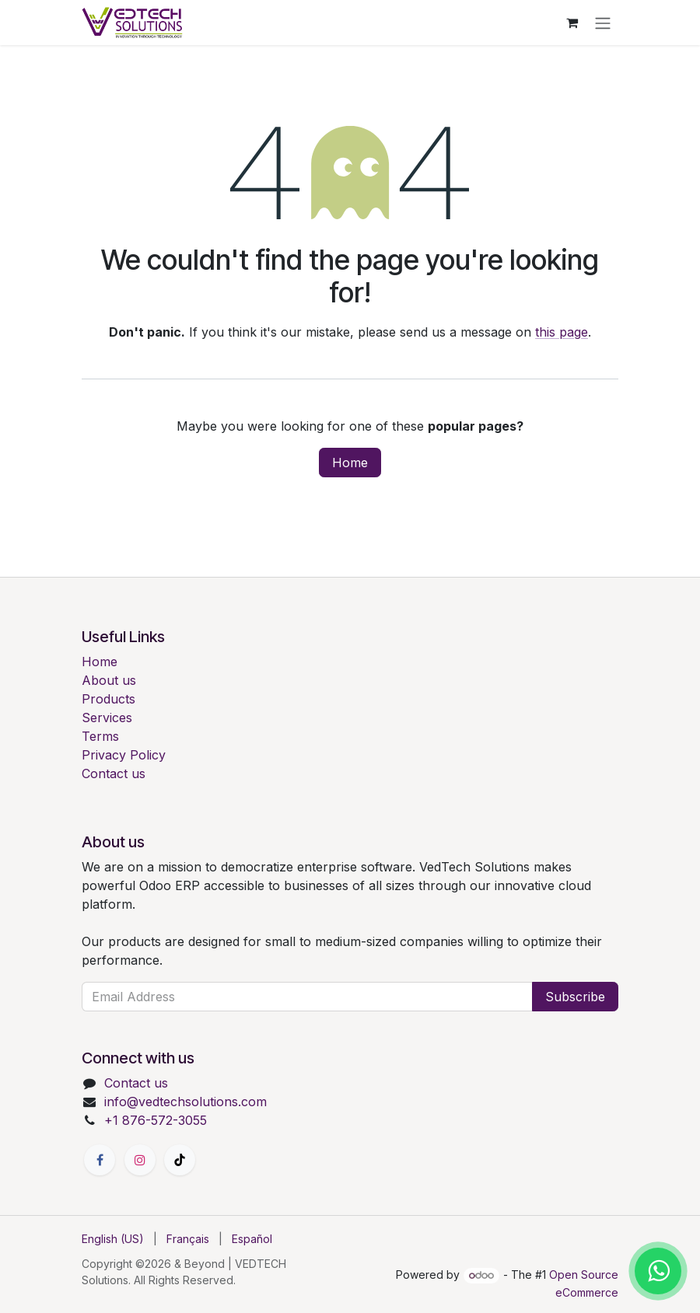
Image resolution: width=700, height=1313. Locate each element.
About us (109, 680)
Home (350, 462)
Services (107, 717)
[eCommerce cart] (571, 22)
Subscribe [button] (575, 996)
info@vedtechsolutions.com (185, 1101)
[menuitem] (113, 1238)
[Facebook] (99, 1159)
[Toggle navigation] (602, 22)
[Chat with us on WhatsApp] (658, 1271)
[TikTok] (179, 1159)
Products (108, 699)
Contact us (113, 773)
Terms (100, 736)
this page (561, 332)
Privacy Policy (124, 755)
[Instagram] (140, 1159)
